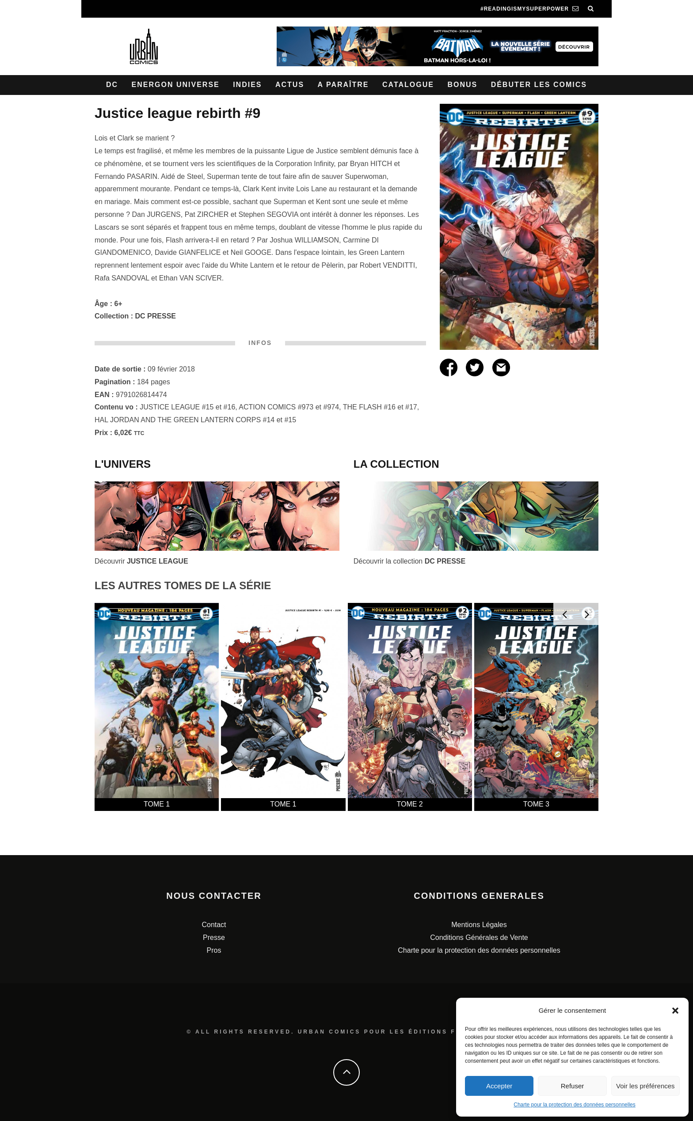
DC (112, 84)
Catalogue (408, 84)
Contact (214, 924)
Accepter (499, 1086)
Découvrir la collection (409, 561)
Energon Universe (176, 84)
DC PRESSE (155, 316)
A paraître (343, 84)
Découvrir (141, 561)
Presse (214, 937)
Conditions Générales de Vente (479, 937)
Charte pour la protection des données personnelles (575, 1105)
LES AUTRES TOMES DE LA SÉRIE (183, 585)
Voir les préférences (645, 1086)
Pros (214, 950)
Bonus (462, 84)
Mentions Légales (478, 924)
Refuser (572, 1086)
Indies (247, 84)
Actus (289, 84)
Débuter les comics (539, 84)
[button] (675, 1010)
